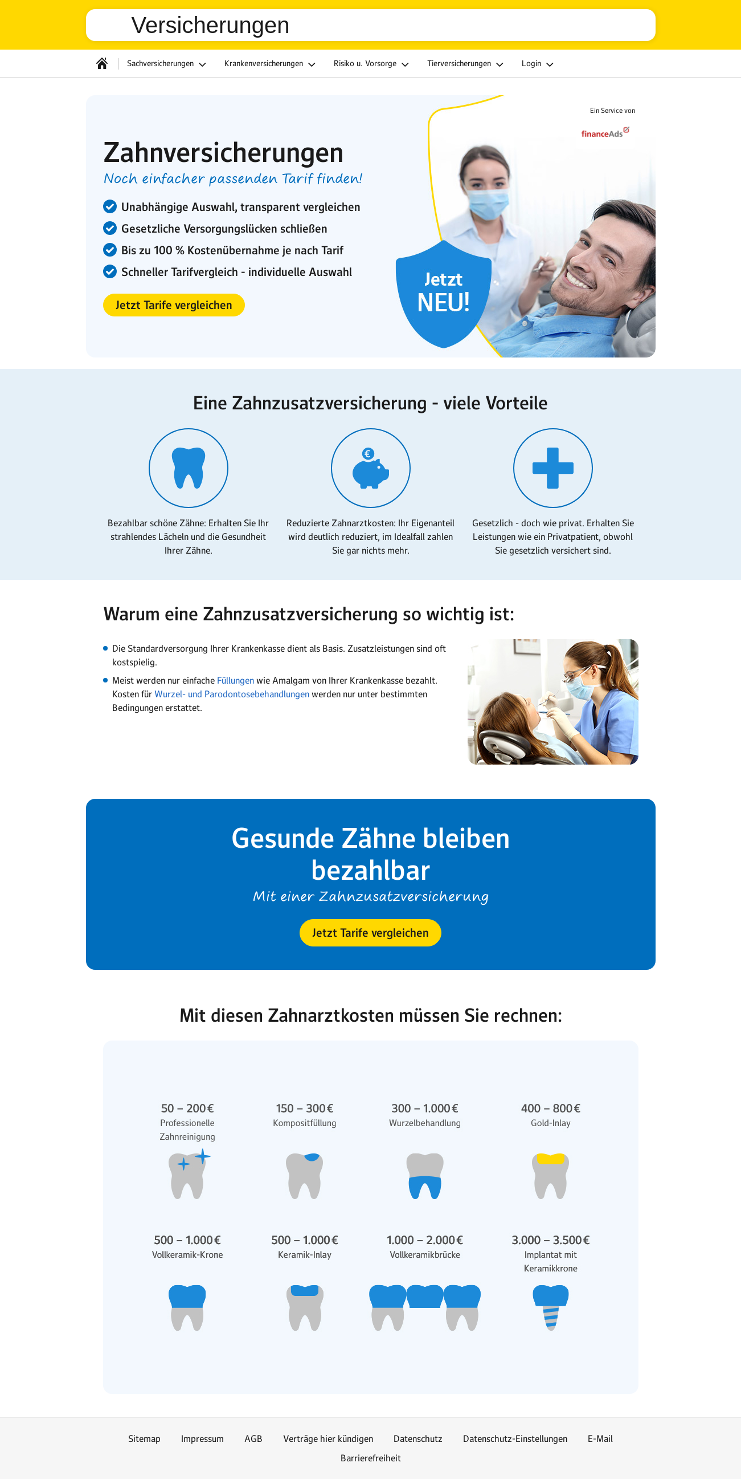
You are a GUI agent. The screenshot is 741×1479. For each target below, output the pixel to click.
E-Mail (600, 1438)
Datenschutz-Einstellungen (515, 1438)
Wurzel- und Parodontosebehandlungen (231, 694)
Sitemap (144, 1438)
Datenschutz (418, 1438)
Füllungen (236, 680)
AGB (253, 1438)
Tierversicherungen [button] (467, 64)
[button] (174, 305)
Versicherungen (211, 25)
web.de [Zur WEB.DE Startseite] (113, 25)
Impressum (202, 1438)
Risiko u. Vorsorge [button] (373, 64)
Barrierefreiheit (371, 1458)
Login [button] (539, 64)
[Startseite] (102, 63)
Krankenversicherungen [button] (271, 64)
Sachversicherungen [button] (168, 64)
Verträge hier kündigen (328, 1438)
